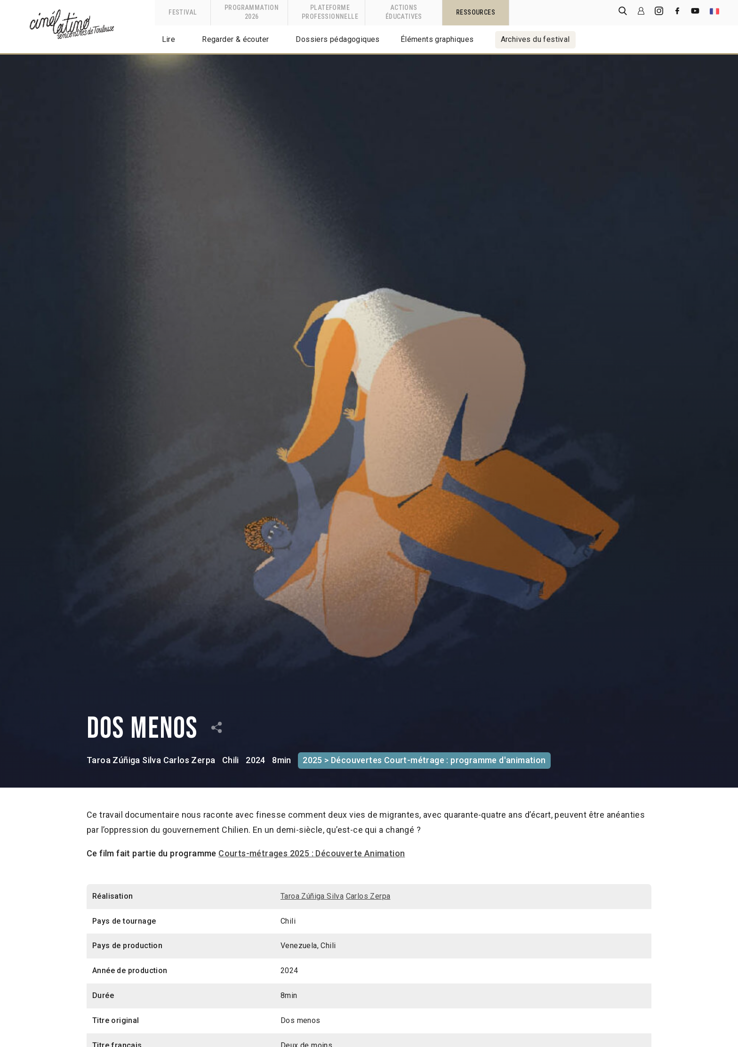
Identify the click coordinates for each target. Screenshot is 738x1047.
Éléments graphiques (437, 39)
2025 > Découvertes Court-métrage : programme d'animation (424, 760)
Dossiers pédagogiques (337, 39)
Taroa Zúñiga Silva (124, 760)
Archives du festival (535, 39)
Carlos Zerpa (189, 760)
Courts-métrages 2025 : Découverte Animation (311, 853)
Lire (169, 39)
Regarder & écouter (235, 39)
